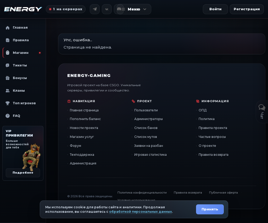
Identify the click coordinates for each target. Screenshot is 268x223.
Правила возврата (213, 155)
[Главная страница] (23, 9)
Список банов (146, 128)
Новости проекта (84, 128)
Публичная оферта (223, 192)
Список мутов (145, 137)
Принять (210, 209)
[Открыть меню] (134, 9)
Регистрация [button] (247, 9)
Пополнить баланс (85, 119)
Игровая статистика (150, 155)
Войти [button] (215, 9)
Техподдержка (82, 155)
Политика (207, 119)
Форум (75, 146)
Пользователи (146, 110)
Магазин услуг (82, 137)
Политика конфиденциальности (142, 192)
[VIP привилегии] (22, 153)
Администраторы (148, 119)
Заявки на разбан (148, 146)
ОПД (202, 110)
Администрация (83, 163)
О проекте (207, 146)
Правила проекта (213, 128)
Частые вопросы (212, 137)
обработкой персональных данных (140, 212)
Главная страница (84, 110)
